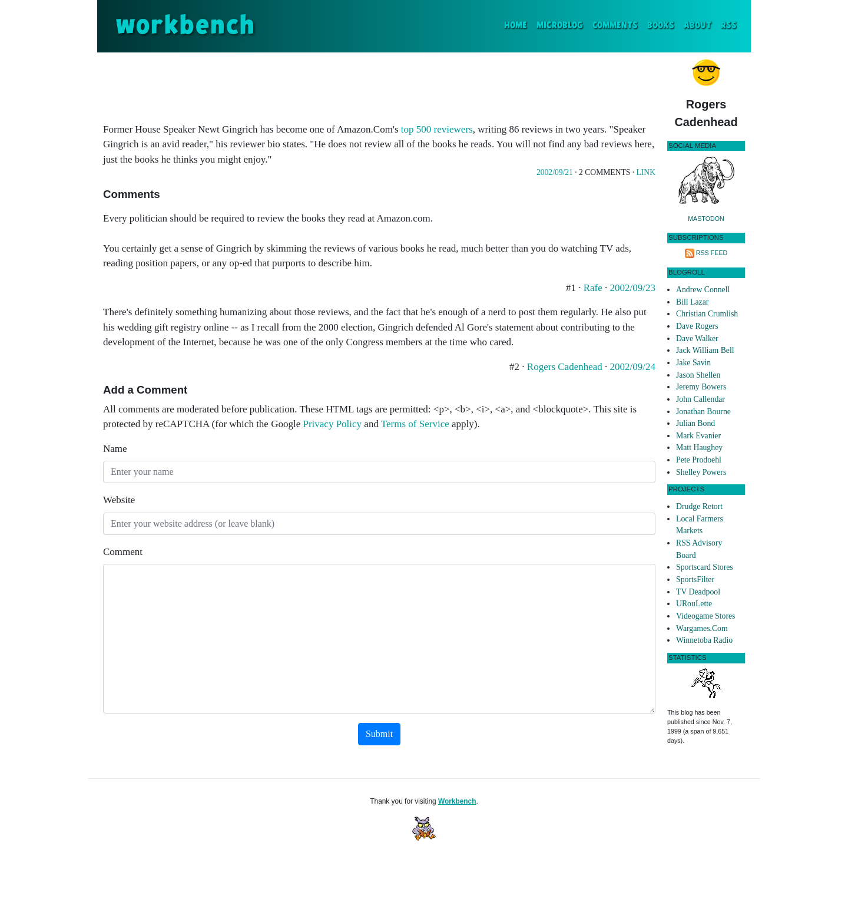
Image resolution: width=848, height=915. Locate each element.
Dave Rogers (697, 326)
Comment (123, 551)
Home (518, 24)
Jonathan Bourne (703, 411)
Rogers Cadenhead (566, 366)
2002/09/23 (632, 287)
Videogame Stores (705, 616)
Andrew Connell (703, 289)
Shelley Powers (701, 472)
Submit (379, 734)
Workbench (457, 801)
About (697, 25)
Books (660, 25)
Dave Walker (697, 338)
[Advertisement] (379, 84)
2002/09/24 (632, 366)
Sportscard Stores (704, 567)
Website (119, 500)
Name (115, 448)
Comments (615, 25)
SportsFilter (695, 579)
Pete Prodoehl (698, 459)
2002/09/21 (554, 172)
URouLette (694, 603)
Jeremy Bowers (701, 386)
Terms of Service (415, 424)
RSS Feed (712, 252)
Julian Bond (695, 423)
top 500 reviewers (437, 129)
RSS (729, 25)
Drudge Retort (699, 506)
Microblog (559, 25)
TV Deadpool (698, 591)
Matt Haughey (699, 447)
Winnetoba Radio (704, 640)
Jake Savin (693, 362)
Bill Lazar (692, 302)
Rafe (594, 287)
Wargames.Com (702, 628)
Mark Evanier (698, 435)
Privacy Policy (332, 424)
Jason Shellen (698, 375)
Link (646, 172)
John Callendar (700, 399)
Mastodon (706, 218)
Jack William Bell (705, 350)
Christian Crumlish (707, 313)
